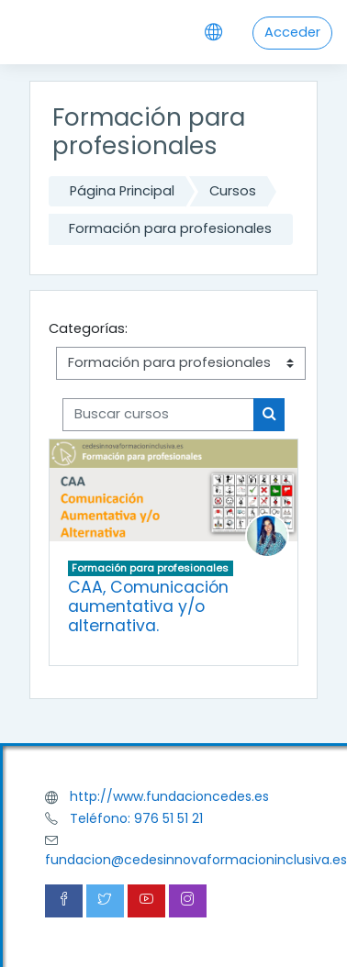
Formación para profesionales (170, 228)
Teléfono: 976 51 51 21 (136, 818)
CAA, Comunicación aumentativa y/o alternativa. (148, 606)
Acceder (292, 32)
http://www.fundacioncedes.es (169, 796)
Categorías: (88, 328)
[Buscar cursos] (158, 414)
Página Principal (122, 191)
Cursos (232, 191)
